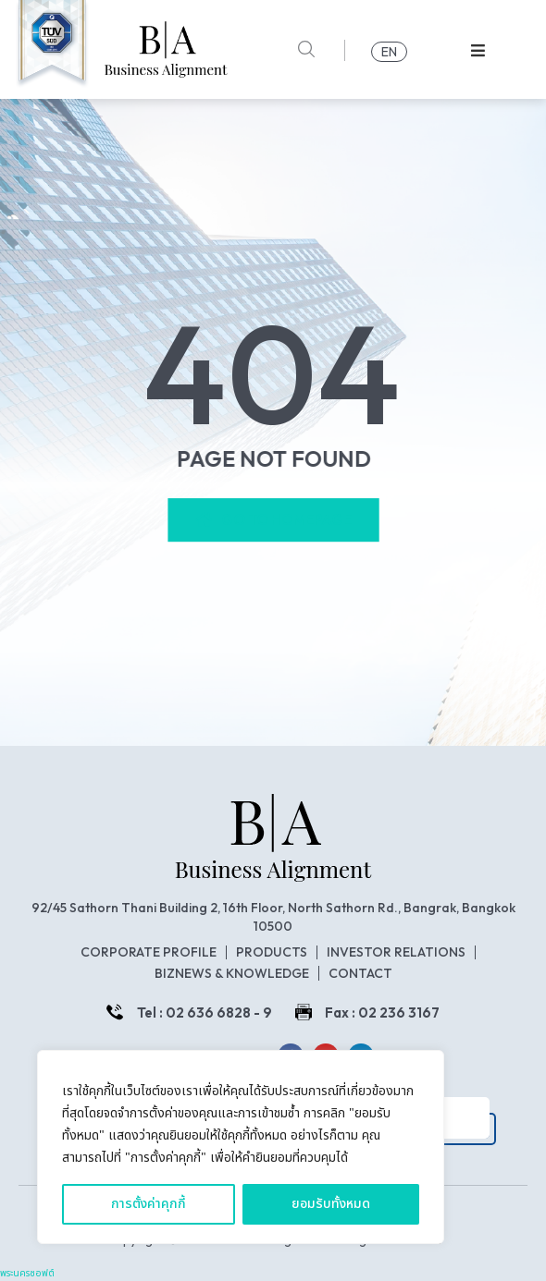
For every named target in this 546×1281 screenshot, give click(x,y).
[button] (478, 50)
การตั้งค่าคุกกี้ (148, 1204)
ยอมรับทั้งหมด (331, 1204)
